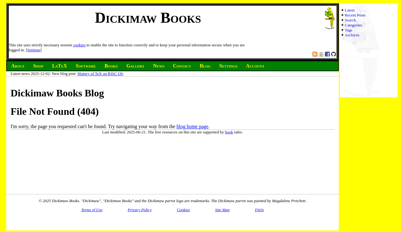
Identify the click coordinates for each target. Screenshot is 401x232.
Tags (348, 30)
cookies (79, 45)
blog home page (192, 126)
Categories (353, 25)
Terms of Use (91, 209)
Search (350, 20)
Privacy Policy (140, 209)
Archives (352, 35)
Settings (33, 50)
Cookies (183, 209)
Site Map (222, 209)
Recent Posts (355, 15)
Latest (350, 10)
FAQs (259, 209)
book (229, 132)
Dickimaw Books (148, 17)
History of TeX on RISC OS (100, 73)
